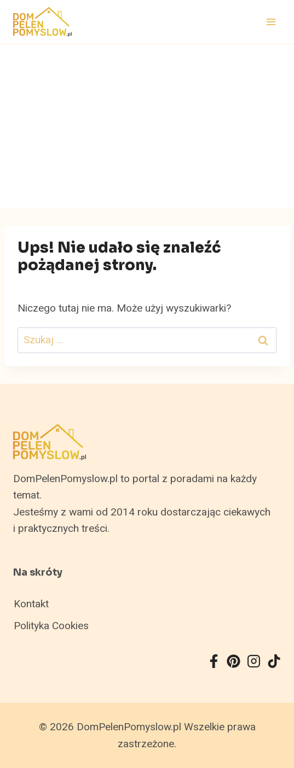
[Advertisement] (147, 126)
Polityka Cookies (51, 626)
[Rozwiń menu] (271, 21)
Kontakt (31, 604)
